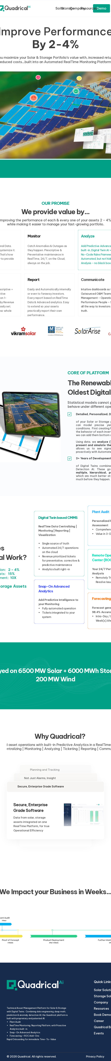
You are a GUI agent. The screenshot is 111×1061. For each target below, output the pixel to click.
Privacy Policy (95, 1056)
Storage (67, 8)
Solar (60, 8)
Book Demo (102, 1015)
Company (101, 1002)
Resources (102, 1008)
